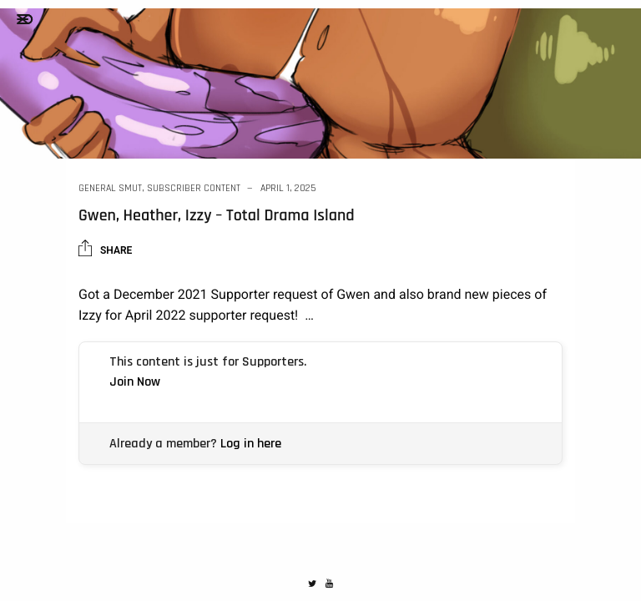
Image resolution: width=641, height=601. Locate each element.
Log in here (250, 443)
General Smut (110, 188)
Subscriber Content (193, 188)
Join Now (134, 382)
